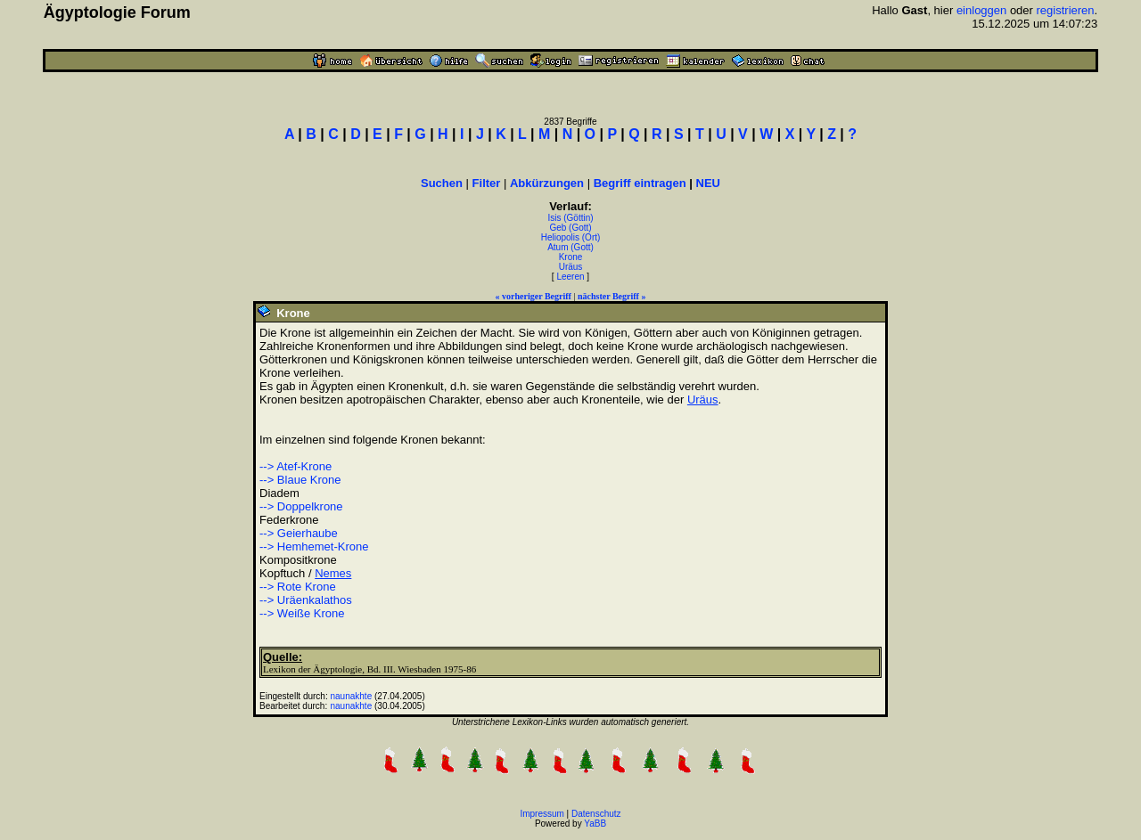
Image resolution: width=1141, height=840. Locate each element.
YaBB (595, 823)
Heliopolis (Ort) (571, 237)
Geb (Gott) (570, 227)
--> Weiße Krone (302, 613)
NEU (708, 183)
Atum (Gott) (570, 247)
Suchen (442, 183)
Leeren (570, 276)
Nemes (333, 573)
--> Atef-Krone (295, 466)
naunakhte (352, 696)
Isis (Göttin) (570, 218)
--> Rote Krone (297, 586)
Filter (486, 183)
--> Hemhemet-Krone (313, 546)
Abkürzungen (547, 183)
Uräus (571, 267)
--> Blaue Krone (300, 479)
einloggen (981, 10)
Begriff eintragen (640, 183)
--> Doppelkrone (301, 506)
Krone (571, 257)
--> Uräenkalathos (305, 600)
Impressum (541, 814)
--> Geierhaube (298, 533)
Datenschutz (596, 814)
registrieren (1066, 10)
